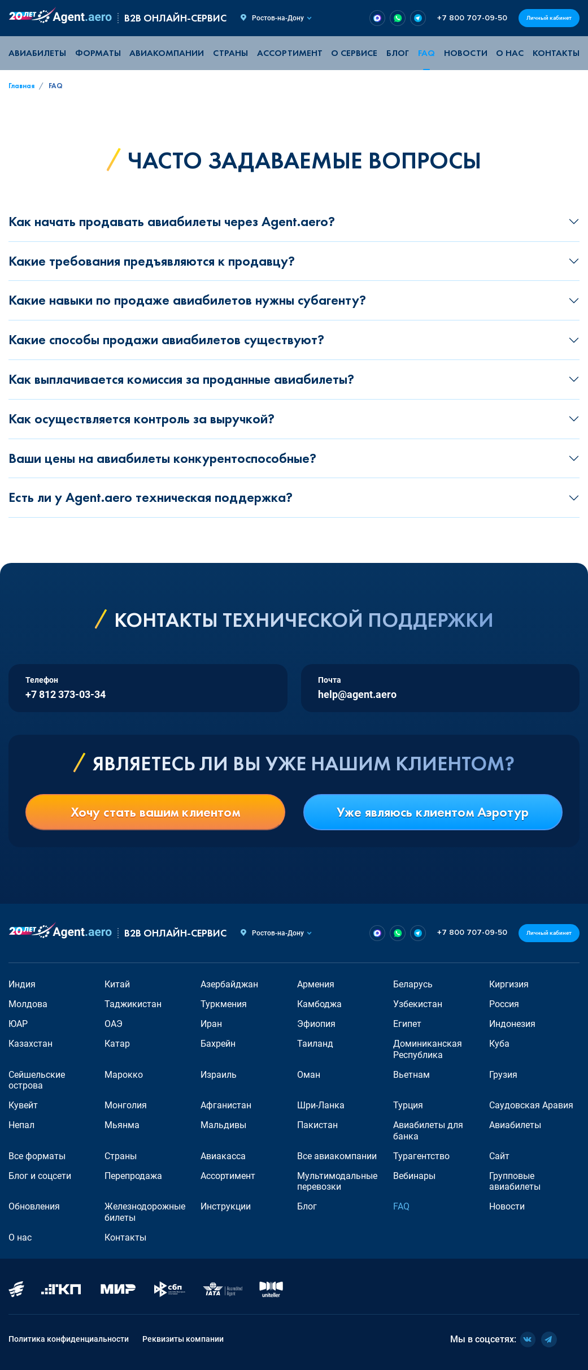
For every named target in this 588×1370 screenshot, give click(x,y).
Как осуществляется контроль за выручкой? (141, 418)
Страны (120, 1156)
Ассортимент (228, 1175)
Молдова (27, 1004)
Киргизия (509, 984)
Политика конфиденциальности (68, 1338)
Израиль (219, 1074)
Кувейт (23, 1105)
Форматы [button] (98, 53)
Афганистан (226, 1105)
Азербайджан (229, 984)
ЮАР (18, 1023)
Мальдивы (223, 1125)
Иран (211, 1023)
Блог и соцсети (39, 1175)
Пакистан (317, 1125)
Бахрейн (218, 1043)
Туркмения (224, 1004)
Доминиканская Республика (427, 1049)
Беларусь (413, 984)
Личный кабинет (549, 18)
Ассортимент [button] (290, 53)
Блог (397, 53)
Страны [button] (230, 53)
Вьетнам (411, 1074)
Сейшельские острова (36, 1080)
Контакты (556, 53)
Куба (499, 1043)
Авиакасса (223, 1156)
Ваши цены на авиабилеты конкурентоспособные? (162, 458)
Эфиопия (316, 1023)
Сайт (499, 1156)
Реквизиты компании (183, 1338)
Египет (407, 1023)
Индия (22, 984)
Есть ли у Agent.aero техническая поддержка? (150, 497)
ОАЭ (113, 1023)
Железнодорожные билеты (144, 1211)
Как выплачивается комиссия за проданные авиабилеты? (181, 379)
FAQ (426, 53)
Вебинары (414, 1175)
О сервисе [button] (354, 53)
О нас (510, 53)
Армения (315, 984)
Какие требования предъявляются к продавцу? (151, 261)
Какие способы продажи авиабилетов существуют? (166, 339)
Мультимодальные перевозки (337, 1181)
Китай (117, 984)
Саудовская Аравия (531, 1105)
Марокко (123, 1074)
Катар (117, 1043)
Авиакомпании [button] (166, 53)
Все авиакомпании (337, 1156)
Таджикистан (133, 1004)
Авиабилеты (37, 53)
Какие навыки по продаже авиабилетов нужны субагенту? (187, 300)
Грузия (503, 1074)
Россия (504, 1004)
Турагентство (421, 1156)
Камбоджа (319, 1004)
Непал (21, 1125)
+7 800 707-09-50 (472, 18)
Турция (408, 1105)
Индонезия (512, 1023)
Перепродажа (133, 1175)
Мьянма (122, 1125)
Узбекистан (417, 1004)
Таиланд (315, 1043)
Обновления (34, 1206)
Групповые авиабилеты (515, 1181)
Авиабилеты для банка (428, 1130)
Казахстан (30, 1043)
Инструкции (226, 1206)
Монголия (125, 1105)
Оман (308, 1074)
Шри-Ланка (321, 1105)
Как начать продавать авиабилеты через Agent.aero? (171, 221)
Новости (465, 53)
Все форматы (37, 1156)
